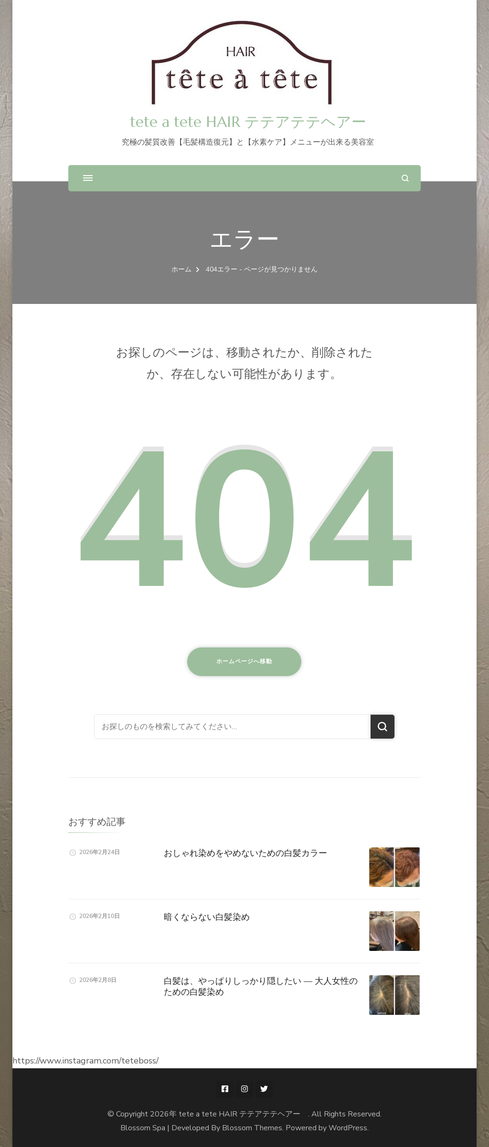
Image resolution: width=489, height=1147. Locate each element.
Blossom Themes (252, 1128)
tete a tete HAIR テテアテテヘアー (255, 122)
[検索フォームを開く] (405, 178)
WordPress (348, 1128)
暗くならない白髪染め (207, 916)
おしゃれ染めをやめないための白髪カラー (245, 852)
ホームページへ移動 (244, 661)
